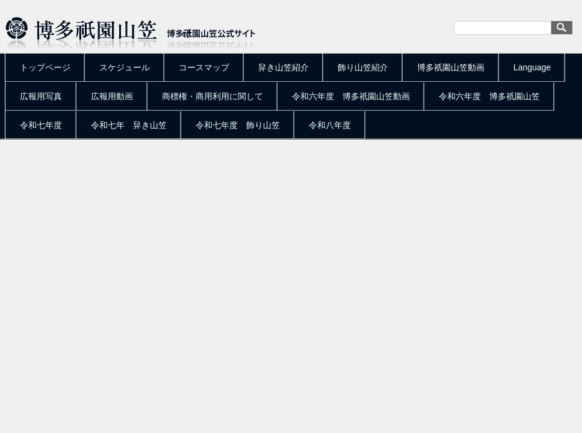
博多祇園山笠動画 (450, 67)
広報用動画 (112, 96)
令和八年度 (330, 125)
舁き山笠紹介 (283, 67)
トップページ (45, 67)
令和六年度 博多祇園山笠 (489, 96)
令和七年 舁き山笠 (129, 125)
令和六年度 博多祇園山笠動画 (351, 96)
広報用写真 (41, 96)
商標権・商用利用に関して (212, 96)
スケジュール (124, 67)
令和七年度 (41, 125)
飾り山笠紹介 (363, 67)
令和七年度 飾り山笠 (238, 125)
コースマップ (204, 67)
